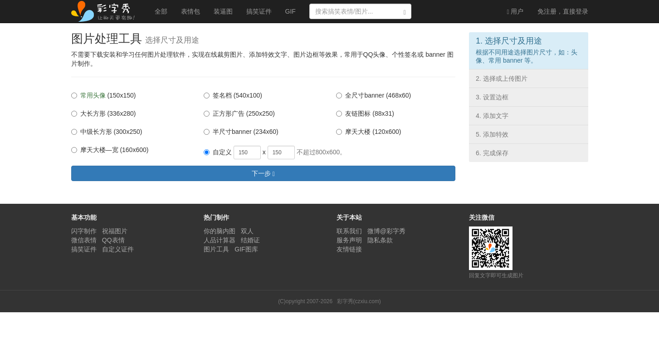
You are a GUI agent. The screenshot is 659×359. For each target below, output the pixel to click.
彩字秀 (106, 11)
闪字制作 (84, 231)
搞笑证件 (259, 11)
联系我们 (349, 231)
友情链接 (349, 249)
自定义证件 (118, 249)
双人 (247, 231)
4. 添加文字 (492, 115)
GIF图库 (246, 249)
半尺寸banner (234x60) (241, 131)
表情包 (190, 11)
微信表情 (84, 240)
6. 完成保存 (492, 153)
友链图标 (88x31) (365, 113)
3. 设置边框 (492, 97)
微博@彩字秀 (386, 231)
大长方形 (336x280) (103, 113)
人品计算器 (219, 240)
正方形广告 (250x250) (239, 113)
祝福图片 (114, 231)
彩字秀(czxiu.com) (359, 301)
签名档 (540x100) (233, 95)
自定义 (218, 152)
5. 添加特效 (492, 134)
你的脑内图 (219, 231)
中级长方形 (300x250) (106, 131)
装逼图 (223, 11)
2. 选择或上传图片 (501, 78)
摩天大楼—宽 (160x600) (110, 149)
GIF (290, 11)
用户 (515, 11)
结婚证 (250, 240)
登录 (562, 11)
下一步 (263, 173)
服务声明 (349, 240)
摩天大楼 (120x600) (368, 131)
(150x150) (103, 95)
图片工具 (216, 249)
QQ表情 (113, 240)
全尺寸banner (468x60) (373, 95)
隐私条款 (380, 240)
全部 (161, 11)
